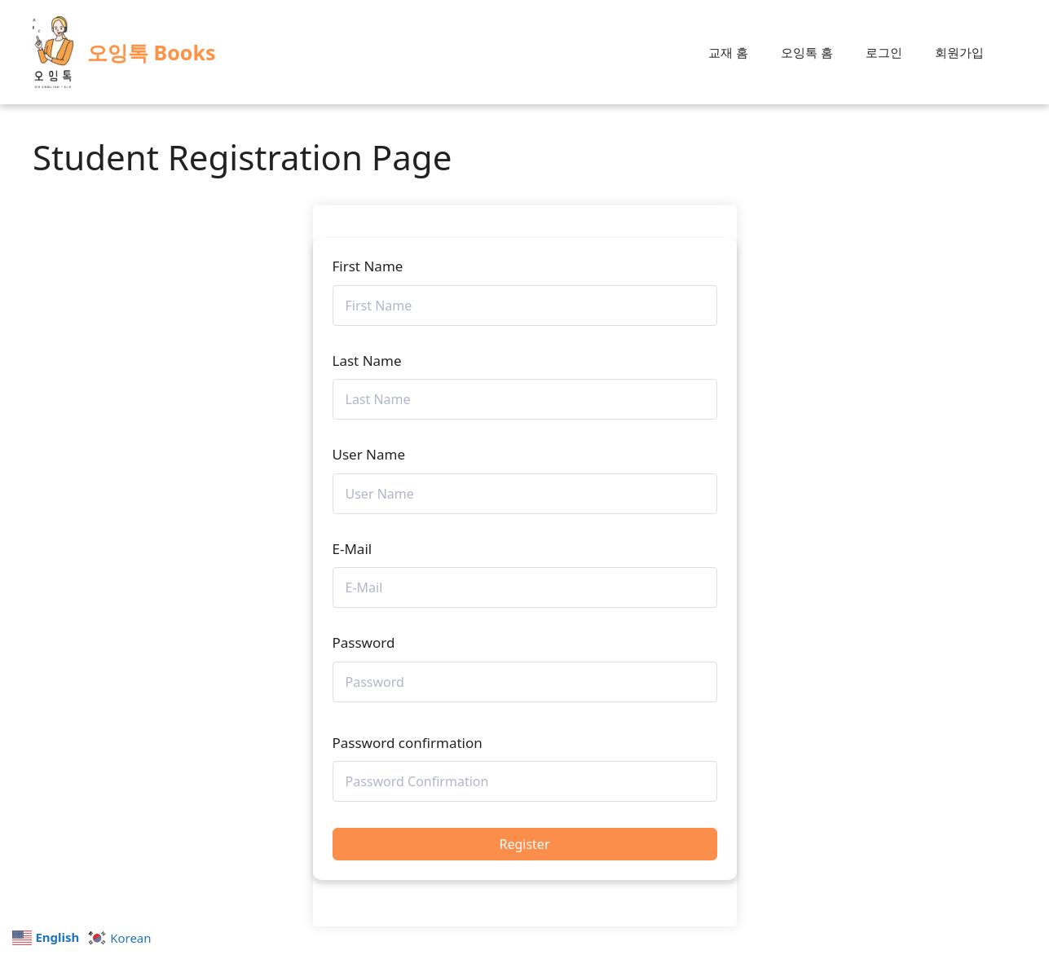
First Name (368, 266)
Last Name (367, 360)
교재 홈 (728, 52)
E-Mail (352, 548)
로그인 (884, 52)
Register (524, 844)
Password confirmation (408, 742)
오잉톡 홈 (807, 52)
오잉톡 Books (151, 52)
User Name (369, 454)
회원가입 (959, 52)
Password (364, 642)
